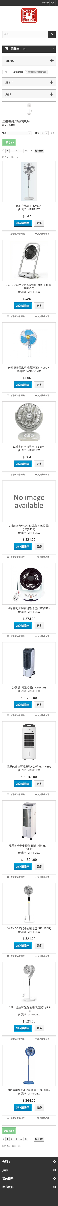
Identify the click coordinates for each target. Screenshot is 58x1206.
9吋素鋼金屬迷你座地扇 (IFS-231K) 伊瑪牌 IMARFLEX (29, 1092)
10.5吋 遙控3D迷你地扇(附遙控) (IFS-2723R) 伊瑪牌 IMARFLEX (29, 1011)
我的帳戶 (7, 1178)
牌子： (9, 82)
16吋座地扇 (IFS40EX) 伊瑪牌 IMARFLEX (29, 207)
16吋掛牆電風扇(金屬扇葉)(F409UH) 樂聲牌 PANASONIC (29, 369)
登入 (52, 3)
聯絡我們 (45, 3)
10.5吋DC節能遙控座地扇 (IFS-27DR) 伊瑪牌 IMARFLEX (29, 930)
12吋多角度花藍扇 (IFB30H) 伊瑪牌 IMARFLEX (29, 448)
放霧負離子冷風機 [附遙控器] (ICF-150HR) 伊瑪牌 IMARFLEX (29, 849)
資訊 (8, 94)
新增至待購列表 (17, 234)
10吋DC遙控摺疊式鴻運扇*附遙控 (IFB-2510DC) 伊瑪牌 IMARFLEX (29, 288)
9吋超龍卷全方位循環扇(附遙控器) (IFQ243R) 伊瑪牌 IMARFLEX (29, 529)
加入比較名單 (43, 234)
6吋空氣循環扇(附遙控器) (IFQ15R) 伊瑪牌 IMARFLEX (28, 610)
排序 (4, 133)
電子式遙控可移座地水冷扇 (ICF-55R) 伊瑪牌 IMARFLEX (29, 768)
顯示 (37, 133)
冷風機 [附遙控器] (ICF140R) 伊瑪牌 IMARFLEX (29, 689)
